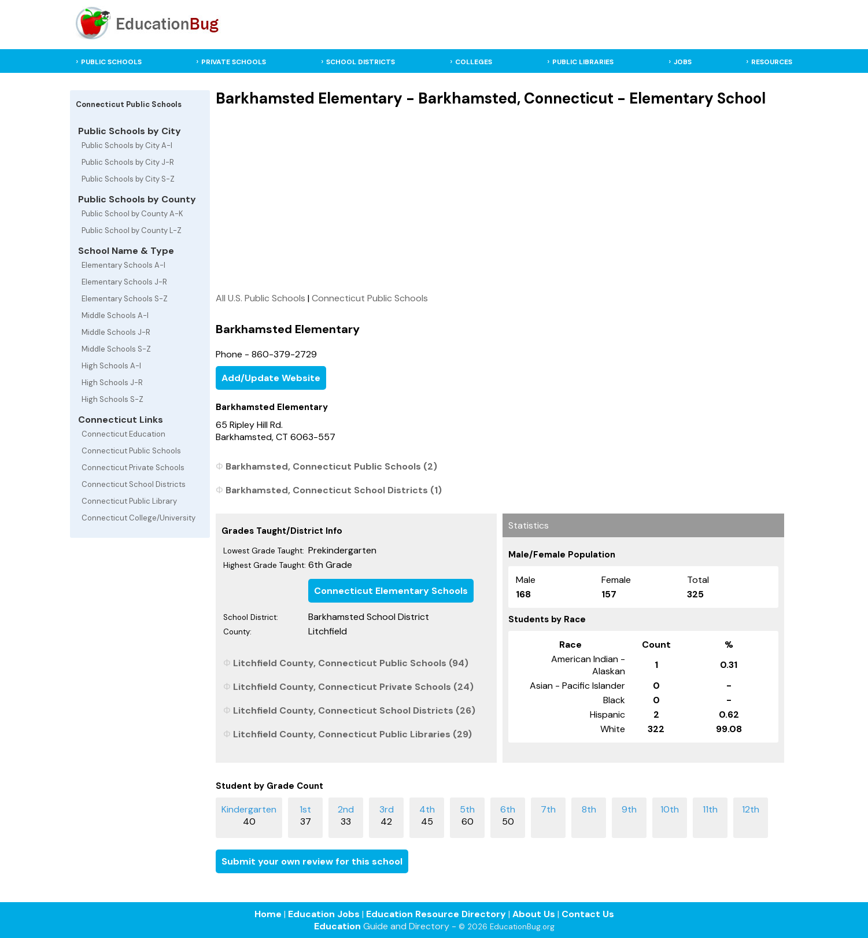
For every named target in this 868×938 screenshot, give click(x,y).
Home (268, 914)
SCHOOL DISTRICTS (360, 62)
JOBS (683, 62)
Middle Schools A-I (115, 315)
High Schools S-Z (112, 399)
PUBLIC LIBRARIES (583, 62)
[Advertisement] (500, 199)
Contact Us (588, 914)
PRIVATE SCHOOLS (233, 62)
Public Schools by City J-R (128, 162)
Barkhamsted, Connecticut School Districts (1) (334, 490)
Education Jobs (324, 914)
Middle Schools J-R (116, 332)
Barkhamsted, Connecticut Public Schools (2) (331, 466)
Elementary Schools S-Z (125, 299)
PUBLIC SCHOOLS (111, 62)
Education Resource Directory (436, 914)
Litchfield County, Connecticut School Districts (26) (354, 710)
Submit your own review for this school (311, 861)
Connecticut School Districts (134, 484)
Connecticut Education (123, 434)
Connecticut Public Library (129, 501)
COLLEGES (473, 62)
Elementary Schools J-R (124, 282)
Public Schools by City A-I (127, 145)
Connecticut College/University (138, 518)
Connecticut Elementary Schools (391, 591)
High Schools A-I (111, 366)
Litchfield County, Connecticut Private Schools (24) (353, 687)
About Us (533, 914)
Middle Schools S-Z (116, 349)
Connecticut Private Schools (133, 467)
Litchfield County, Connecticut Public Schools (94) (350, 663)
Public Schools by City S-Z (128, 179)
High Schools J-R (112, 382)
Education (337, 926)
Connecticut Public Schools (131, 451)
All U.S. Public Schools (260, 298)
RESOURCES (771, 62)
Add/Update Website (270, 378)
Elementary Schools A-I (123, 265)
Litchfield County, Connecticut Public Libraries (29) (352, 734)
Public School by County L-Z (132, 230)
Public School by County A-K (132, 214)
